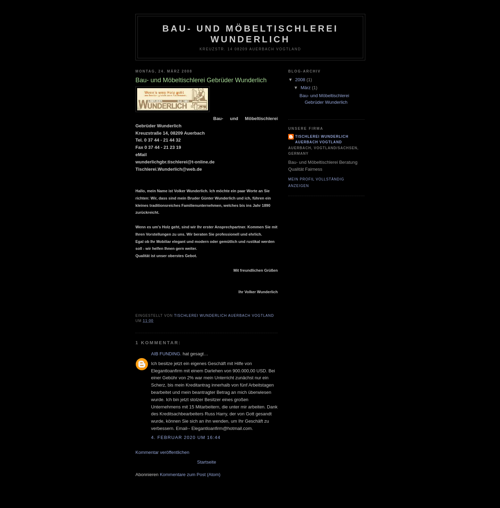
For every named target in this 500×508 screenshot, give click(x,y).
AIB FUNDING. (166, 353)
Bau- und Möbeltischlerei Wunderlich (250, 33)
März (306, 87)
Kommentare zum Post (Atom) (190, 474)
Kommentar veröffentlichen (162, 452)
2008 (301, 79)
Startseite (206, 462)
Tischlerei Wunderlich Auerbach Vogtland (321, 139)
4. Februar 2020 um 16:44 (185, 437)
